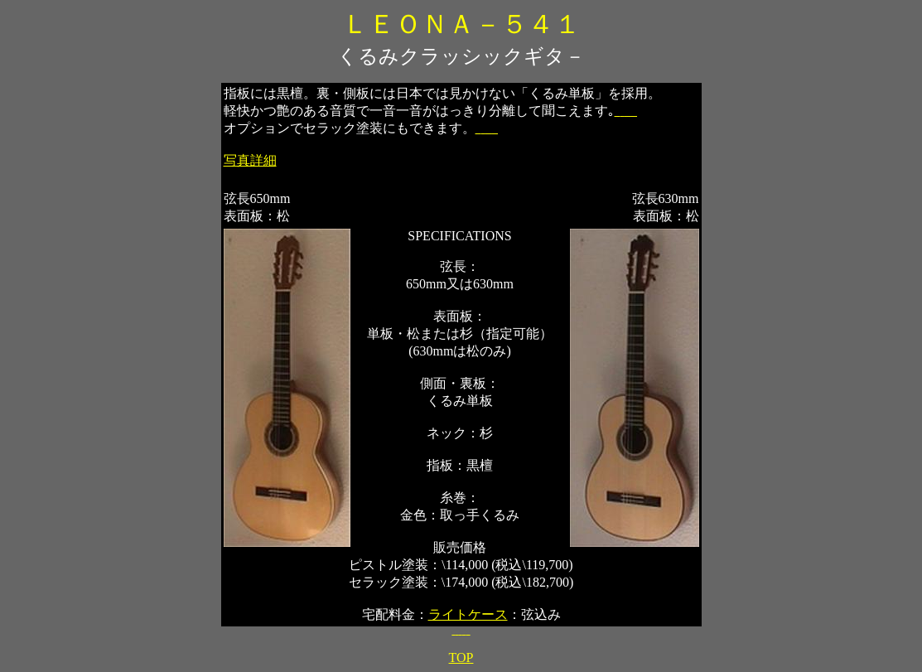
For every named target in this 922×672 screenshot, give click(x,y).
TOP (461, 657)
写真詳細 (250, 160)
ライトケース (468, 614)
